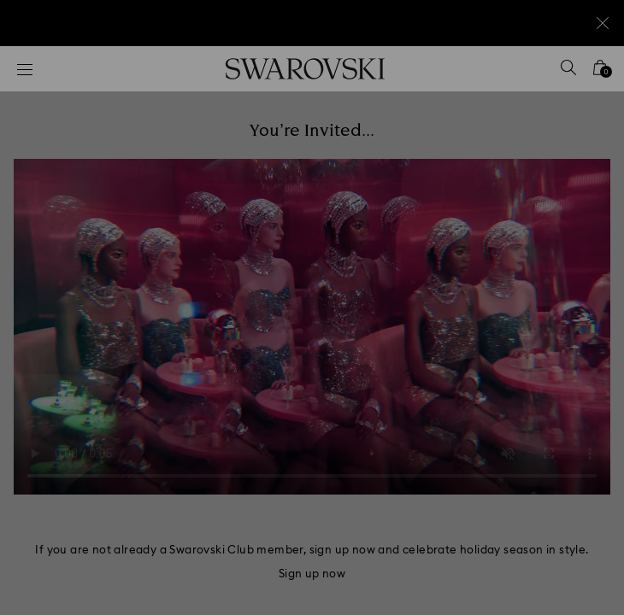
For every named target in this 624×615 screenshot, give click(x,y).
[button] (587, 77)
